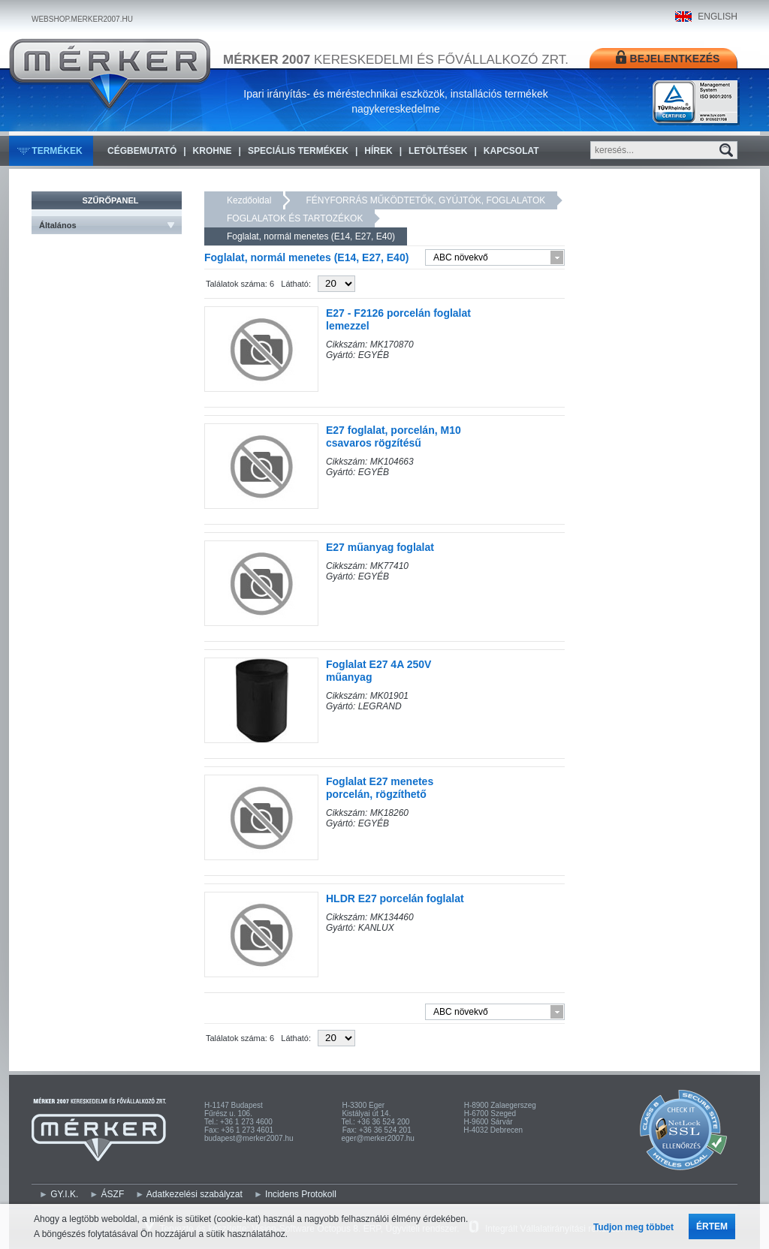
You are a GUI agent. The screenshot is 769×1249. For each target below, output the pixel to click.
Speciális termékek (298, 151)
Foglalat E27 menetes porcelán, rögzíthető (379, 787)
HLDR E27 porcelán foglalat (395, 898)
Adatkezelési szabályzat (194, 1194)
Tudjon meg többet (633, 1227)
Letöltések (438, 151)
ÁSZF (113, 1194)
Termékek (57, 151)
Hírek (378, 151)
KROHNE (212, 151)
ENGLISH (717, 16)
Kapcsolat (511, 151)
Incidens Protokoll (300, 1194)
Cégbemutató (141, 151)
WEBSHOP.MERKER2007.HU (82, 19)
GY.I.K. (64, 1194)
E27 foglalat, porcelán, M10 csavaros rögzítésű (393, 436)
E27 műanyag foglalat (380, 547)
